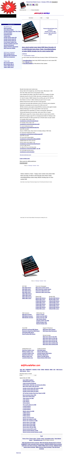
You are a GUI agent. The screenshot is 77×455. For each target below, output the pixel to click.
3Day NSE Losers (26, 289)
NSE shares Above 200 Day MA (50, 344)
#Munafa (32, 55)
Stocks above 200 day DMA (29, 427)
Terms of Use (25, 438)
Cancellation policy (49, 438)
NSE (21, 369)
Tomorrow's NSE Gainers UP (43, 290)
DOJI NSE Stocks (41, 350)
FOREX (42, 369)
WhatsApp (30, 165)
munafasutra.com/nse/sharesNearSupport (30, 143)
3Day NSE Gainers (26, 287)
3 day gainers (26, 399)
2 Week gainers (26, 412)
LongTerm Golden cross (28, 353)
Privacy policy (32, 438)
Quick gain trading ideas (29, 396)
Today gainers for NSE (28, 398)
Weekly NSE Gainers (41, 298)
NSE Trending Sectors (9, 53)
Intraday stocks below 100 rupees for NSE (33, 388)
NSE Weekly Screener (27, 316)
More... (28, 371)
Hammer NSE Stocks (42, 351)
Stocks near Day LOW (41, 317)
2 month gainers (27, 406)
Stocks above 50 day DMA (29, 425)
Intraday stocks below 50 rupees (30, 389)
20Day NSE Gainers (27, 296)
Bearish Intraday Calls (41, 323)
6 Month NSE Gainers (54, 307)
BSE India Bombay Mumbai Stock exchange (50, 442)
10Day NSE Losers (26, 295)
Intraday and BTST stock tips (11, 43)
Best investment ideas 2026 (29, 395)
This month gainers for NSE (29, 404)
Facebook (34, 165)
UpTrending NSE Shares (28, 332)
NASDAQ (34, 369)
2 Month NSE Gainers (54, 301)
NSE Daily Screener (27, 314)
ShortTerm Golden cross (28, 350)
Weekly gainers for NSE (28, 411)
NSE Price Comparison (9, 57)
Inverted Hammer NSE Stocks (44, 353)
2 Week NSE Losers (40, 302)
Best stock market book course (25, 154)
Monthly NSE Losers (54, 299)
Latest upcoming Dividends (29, 383)
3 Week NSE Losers (40, 305)
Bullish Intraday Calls (41, 322)
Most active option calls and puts (31, 386)
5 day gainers (26, 401)
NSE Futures (59, 369)
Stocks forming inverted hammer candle (32, 432)
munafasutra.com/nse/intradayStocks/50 (29, 124)
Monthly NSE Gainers (54, 298)
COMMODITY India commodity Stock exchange (32, 444)
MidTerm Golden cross (27, 351)
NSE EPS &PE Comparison (10, 55)
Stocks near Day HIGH (41, 316)
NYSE (38, 369)
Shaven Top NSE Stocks (43, 356)
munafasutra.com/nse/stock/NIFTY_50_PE (30, 148)
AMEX (51, 369)
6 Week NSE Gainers (41, 307)
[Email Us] (33, 5)
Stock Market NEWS (8, 29)
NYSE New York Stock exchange (30, 445)
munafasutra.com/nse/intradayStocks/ (29, 120)
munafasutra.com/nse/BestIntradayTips (29, 127)
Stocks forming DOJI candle (29, 429)
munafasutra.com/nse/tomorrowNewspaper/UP (31, 134)
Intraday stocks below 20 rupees (30, 391)
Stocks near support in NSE (29, 419)
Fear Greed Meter (8, 32)
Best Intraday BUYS (8, 62)
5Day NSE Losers (26, 292)
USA (54, 369)
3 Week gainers (26, 414)
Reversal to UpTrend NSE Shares (30, 329)
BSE (24, 369)
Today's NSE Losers (9, 67)
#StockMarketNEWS (28, 63)
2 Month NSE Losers (54, 302)
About (42, 438)
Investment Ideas (8, 34)
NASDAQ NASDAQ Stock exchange (53, 444)
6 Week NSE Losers (40, 308)
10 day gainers (26, 403)
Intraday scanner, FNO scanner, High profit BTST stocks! (50, 33)
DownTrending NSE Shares (28, 334)
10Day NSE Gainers (27, 293)
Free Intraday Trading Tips (10, 42)
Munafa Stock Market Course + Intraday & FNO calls (39, 2)
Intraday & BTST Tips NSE (42, 320)
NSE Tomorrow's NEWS (9, 48)
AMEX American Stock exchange (44, 447)
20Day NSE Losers (26, 298)
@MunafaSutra (23, 53)
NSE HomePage (7, 28)
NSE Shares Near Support (49, 329)
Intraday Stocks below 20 (10, 40)
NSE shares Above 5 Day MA (50, 336)
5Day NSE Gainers (26, 290)
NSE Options (23, 371)
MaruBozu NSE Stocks (42, 354)
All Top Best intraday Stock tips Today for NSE (34, 393)
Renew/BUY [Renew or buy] (54, 2)
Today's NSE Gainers (9, 65)
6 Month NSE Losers (54, 308)
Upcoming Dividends (9, 45)
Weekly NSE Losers (40, 299)
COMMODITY (28, 369)
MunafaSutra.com (38, 440)
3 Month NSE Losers (54, 305)
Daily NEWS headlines (28, 380)
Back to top (18, 452)
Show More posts (23, 163)
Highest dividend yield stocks (11, 46)
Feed (41, 436)
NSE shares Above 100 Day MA (50, 342)
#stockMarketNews (27, 55)
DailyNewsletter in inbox (29, 381)
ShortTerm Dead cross (27, 354)
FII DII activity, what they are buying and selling (34, 384)
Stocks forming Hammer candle (30, 430)
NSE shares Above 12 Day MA (50, 338)
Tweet (38, 165)
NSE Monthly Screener (27, 317)
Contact (39, 438)
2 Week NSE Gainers (41, 301)
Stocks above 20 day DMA (29, 424)
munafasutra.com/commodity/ (27, 151)
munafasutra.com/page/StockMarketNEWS (30, 139)
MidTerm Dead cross (27, 356)
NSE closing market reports (42, 287)
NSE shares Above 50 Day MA (50, 341)
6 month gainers (27, 409)
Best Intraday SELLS (9, 64)
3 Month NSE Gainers (54, 304)
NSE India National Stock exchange (30, 442)
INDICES (47, 369)
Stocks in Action (40, 314)
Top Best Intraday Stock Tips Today (12, 31)
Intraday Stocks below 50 (10, 39)
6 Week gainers (26, 415)
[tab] (27, 5)
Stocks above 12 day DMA (29, 422)
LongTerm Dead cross (27, 357)
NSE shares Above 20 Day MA (50, 339)
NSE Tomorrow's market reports (43, 289)
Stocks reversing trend (28, 417)
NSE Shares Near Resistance (50, 331)
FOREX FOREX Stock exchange (46, 445)
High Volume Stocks (41, 319)
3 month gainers (27, 407)
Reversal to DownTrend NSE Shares (31, 331)
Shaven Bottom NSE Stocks (44, 357)
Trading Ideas (7, 36)
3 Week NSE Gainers (41, 304)
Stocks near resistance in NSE (30, 420)
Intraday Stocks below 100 (10, 37)
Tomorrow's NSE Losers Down (43, 292)
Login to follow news (25, 158)
